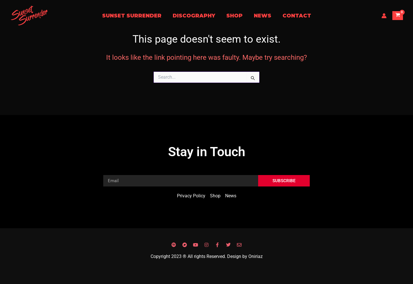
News (261, 16)
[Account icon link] (384, 15)
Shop (234, 16)
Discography (195, 16)
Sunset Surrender (133, 16)
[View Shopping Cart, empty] (397, 15)
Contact (295, 16)
